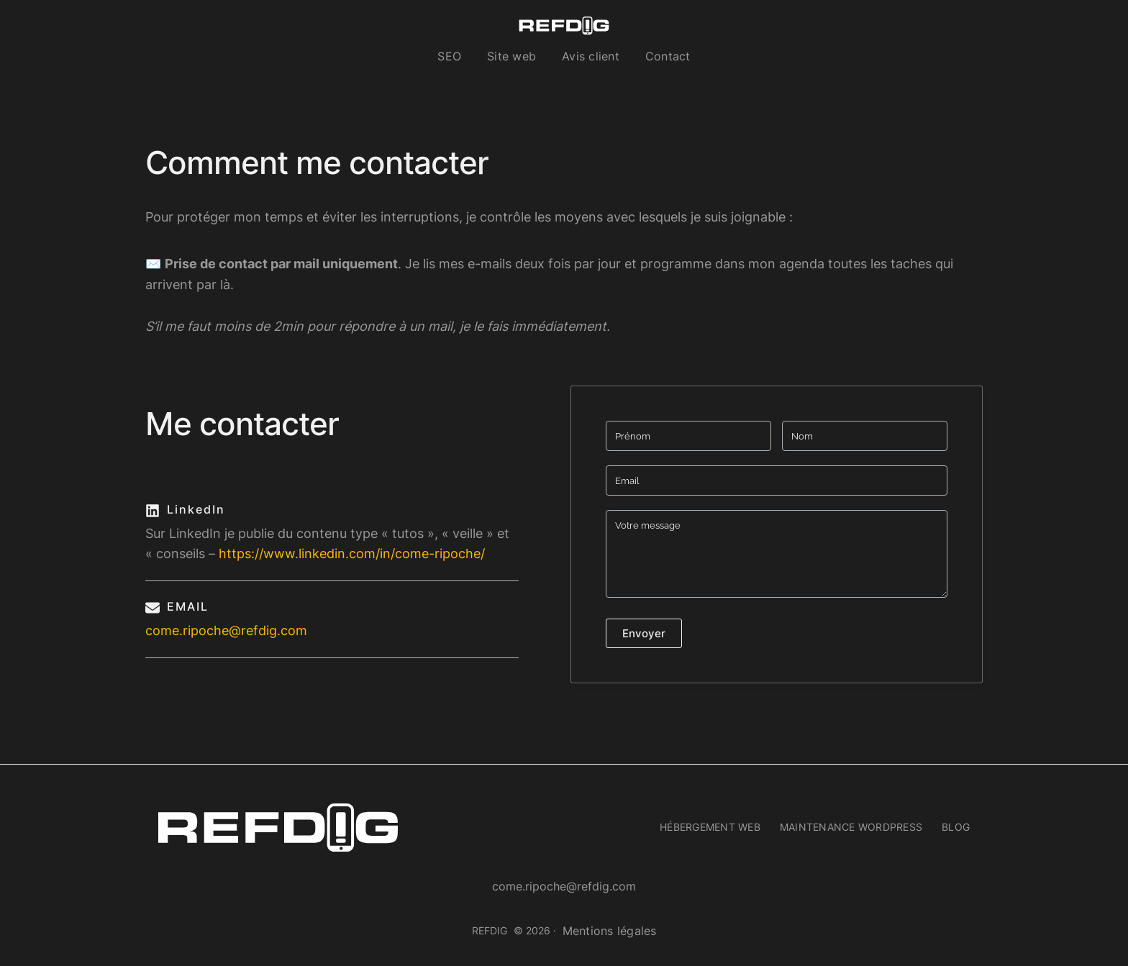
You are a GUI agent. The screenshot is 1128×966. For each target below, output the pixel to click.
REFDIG (489, 930)
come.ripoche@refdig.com (226, 630)
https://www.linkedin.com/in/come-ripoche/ (352, 553)
